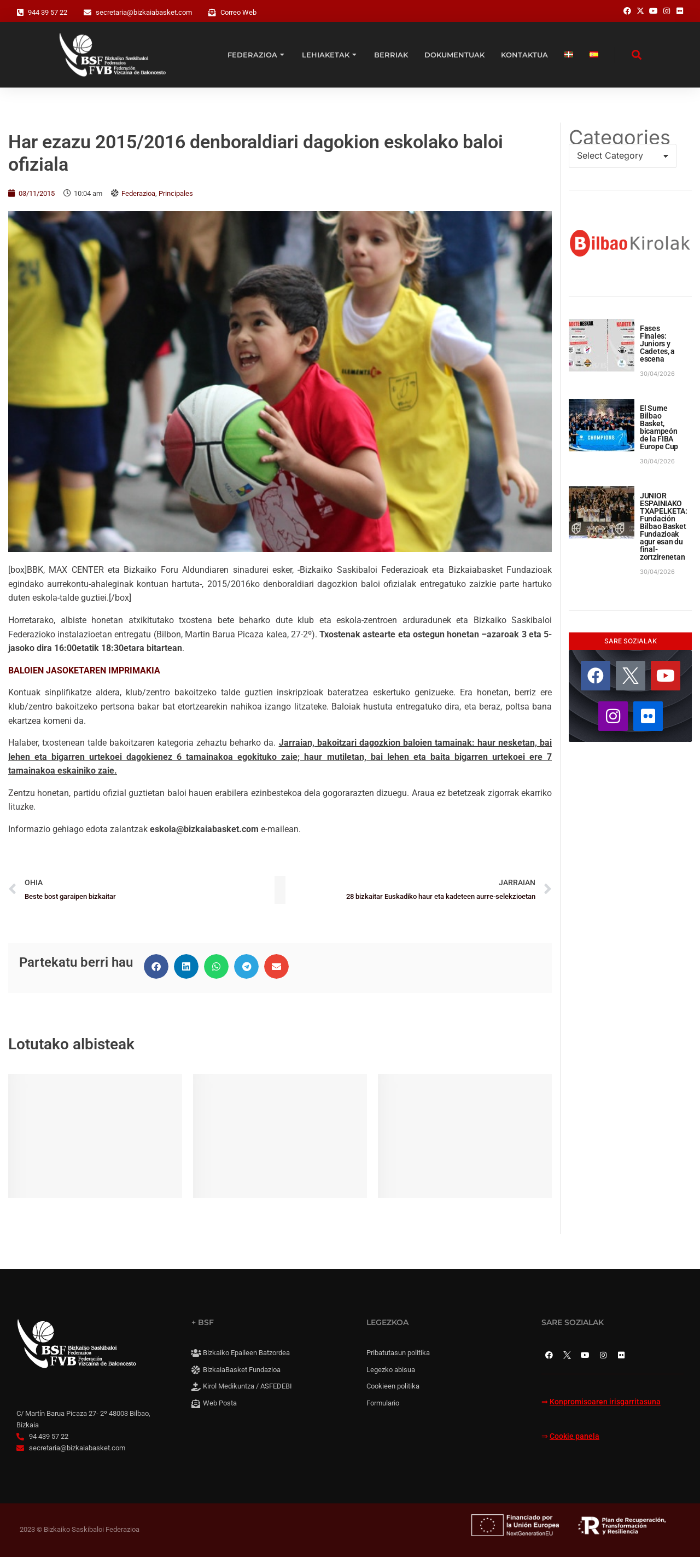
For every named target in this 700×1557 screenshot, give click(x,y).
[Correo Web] (212, 12)
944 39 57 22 (47, 12)
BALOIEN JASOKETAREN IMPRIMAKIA (84, 670)
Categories (619, 137)
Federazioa (138, 193)
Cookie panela (574, 1436)
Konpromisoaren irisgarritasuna (605, 1402)
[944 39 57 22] (20, 12)
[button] (156, 966)
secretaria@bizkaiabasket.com (144, 12)
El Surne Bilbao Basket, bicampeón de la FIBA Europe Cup (659, 427)
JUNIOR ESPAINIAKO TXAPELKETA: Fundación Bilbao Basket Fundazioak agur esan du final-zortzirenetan (663, 526)
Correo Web (238, 12)
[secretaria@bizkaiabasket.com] (87, 12)
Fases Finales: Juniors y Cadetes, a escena (657, 343)
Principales (176, 193)
